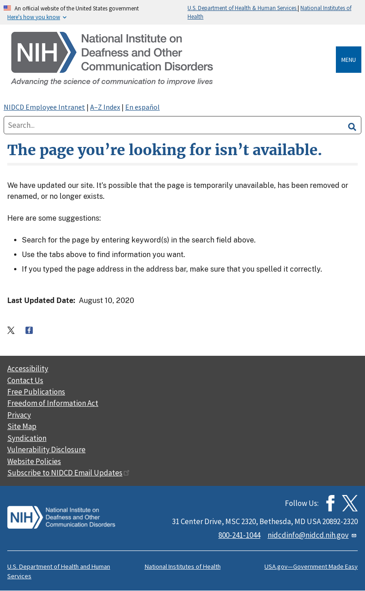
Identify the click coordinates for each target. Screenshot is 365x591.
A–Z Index (105, 106)
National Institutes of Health (183, 566)
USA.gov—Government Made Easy (311, 566)
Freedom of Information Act (52, 403)
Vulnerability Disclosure (46, 450)
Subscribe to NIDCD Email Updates (68, 473)
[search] (352, 125)
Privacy (19, 415)
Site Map (21, 426)
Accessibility (27, 369)
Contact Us (25, 380)
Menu (348, 60)
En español (142, 106)
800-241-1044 (239, 535)
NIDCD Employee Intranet (44, 106)
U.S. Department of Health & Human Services (243, 7)
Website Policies (34, 461)
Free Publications (36, 392)
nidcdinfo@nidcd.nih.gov (313, 535)
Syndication (26, 438)
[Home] (171, 59)
